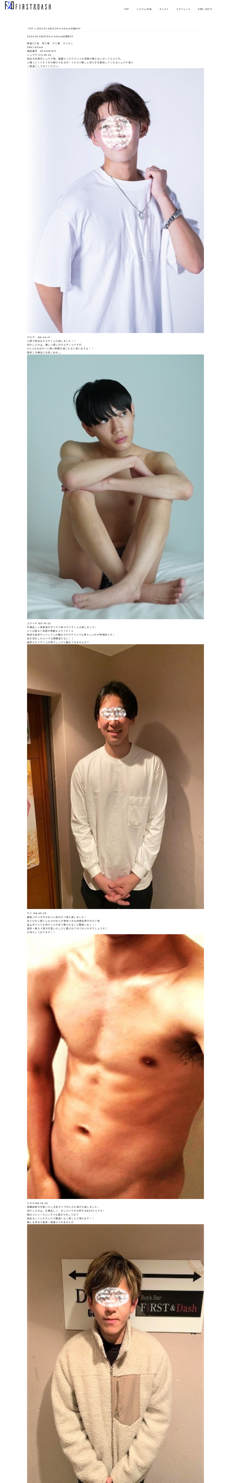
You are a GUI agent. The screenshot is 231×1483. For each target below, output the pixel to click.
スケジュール (183, 9)
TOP (126, 9)
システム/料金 (144, 9)
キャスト (164, 9)
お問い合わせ (205, 9)
